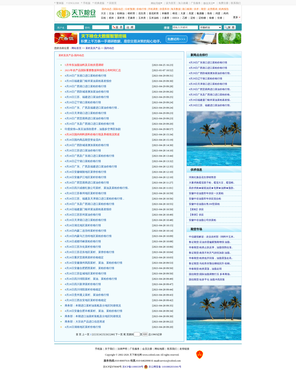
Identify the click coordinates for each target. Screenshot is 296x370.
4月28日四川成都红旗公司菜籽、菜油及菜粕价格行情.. (97, 187)
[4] (100, 334)
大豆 (103, 13)
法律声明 (122, 348)
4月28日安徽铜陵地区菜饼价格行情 (85, 171)
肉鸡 (225, 13)
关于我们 (110, 348)
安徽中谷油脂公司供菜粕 (202, 220)
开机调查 (153, 9)
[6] (107, 334)
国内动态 (107, 9)
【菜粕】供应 (196, 209)
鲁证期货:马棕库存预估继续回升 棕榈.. (210, 263)
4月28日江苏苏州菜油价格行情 (83, 214)
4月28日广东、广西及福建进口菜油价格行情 (91, 166)
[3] (96, 334)
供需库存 (164, 9)
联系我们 (236, 3)
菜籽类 (121, 17)
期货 (203, 9)
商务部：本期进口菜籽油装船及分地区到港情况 (93, 305)
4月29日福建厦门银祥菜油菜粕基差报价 (88, 80)
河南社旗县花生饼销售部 (202, 177)
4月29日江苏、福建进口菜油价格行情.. (210, 105)
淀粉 (192, 17)
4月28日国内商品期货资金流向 (83, 139)
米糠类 (165, 13)
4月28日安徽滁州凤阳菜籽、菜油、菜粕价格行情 (93, 262)
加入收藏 (183, 3)
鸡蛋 (217, 13)
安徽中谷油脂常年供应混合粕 (205, 198)
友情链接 (184, 348)
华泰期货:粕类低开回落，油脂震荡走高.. (211, 258)
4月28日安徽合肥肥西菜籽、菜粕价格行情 (89, 268)
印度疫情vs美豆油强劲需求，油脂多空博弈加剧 (93, 129)
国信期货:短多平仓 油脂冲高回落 (207, 279)
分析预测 (130, 9)
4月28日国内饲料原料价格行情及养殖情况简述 (92, 134)
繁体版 (60, 3)
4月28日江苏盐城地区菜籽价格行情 (85, 273)
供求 (196, 9)
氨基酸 (200, 13)
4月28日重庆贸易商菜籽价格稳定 (84, 257)
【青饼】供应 (196, 214)
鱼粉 (209, 13)
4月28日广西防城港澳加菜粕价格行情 (87, 145)
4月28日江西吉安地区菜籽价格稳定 (85, 300)
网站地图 (159, 348)
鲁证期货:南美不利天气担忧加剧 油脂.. (210, 252)
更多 (235, 17)
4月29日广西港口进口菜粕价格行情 (85, 86)
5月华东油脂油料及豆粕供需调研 (84, 64)
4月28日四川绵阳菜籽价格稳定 (83, 289)
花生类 (142, 13)
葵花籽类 (154, 13)
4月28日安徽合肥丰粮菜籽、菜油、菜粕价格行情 (93, 310)
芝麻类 (131, 17)
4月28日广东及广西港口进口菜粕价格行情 (89, 203)
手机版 (86, 3)
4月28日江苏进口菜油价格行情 (83, 150)
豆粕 (103, 17)
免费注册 (223, 3)
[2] (93, 334)
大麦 (182, 13)
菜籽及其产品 (93, 48)
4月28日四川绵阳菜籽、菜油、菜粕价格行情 (91, 278)
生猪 (219, 17)
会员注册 (147, 348)
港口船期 (187, 9)
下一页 (119, 334)
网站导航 (156, 3)
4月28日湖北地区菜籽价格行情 (83, 225)
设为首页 (171, 3)
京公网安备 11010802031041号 (162, 367)
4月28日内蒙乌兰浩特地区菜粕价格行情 (88, 236)
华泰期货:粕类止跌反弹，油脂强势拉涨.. (211, 247)
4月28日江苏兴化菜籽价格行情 (83, 246)
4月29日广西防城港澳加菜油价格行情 (87, 91)
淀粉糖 (202, 17)
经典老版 (99, 3)
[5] (103, 334)
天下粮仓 (134, 354)
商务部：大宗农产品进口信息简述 (85, 321)
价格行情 (141, 9)
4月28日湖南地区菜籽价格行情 (83, 326)
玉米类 (142, 17)
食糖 (211, 17)
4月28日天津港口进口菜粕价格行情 (85, 220)
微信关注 (209, 3)
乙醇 (184, 17)
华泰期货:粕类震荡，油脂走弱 (205, 268)
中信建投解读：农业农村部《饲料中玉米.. (212, 236)
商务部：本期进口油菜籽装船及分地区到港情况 (93, 316)
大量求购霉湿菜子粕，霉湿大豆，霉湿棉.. (212, 182)
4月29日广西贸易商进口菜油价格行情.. (210, 89)
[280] (112, 334)
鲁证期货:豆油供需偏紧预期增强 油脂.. (210, 242)
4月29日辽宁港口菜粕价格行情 (83, 102)
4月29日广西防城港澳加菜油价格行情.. (210, 73)
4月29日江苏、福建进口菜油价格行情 (87, 97)
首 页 (78, 334)
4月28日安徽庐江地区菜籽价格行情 (85, 177)
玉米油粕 (154, 17)
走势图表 (212, 9)
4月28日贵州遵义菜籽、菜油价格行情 (87, 294)
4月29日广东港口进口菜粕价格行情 (85, 75)
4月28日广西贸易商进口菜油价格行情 (87, 182)
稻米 (111, 17)
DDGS (175, 17)
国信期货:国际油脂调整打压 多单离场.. (210, 274)
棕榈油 (121, 13)
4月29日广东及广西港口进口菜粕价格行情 (89, 123)
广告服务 (196, 3)
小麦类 (165, 17)
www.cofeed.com (151, 354)
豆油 (111, 13)
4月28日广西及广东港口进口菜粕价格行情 (89, 155)
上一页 (85, 334)
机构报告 (224, 9)
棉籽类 (131, 13)
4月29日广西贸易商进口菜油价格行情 (87, 118)
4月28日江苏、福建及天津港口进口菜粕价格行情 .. (94, 198)
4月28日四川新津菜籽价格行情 (83, 284)
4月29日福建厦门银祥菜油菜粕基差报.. (210, 100)
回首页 (113, 3)
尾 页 (126, 334)
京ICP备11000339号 (132, 366)
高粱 (191, 13)
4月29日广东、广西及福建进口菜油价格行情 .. (92, 107)
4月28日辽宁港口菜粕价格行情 (83, 161)
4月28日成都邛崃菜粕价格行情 (83, 241)
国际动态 (118, 9)
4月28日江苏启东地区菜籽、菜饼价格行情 (89, 252)
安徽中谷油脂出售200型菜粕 (204, 204)
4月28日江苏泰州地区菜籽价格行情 (85, 193)
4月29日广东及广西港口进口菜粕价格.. (210, 94)
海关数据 (176, 9)
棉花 (174, 13)
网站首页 (76, 48)
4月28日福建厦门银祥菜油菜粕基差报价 (88, 209)
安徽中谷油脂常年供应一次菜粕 (206, 193)
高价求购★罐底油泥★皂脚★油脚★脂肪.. (212, 188)
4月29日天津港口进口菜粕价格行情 (85, 113)
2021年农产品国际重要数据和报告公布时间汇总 (93, 70)
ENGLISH (73, 3)
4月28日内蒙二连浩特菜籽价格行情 (85, 230)
